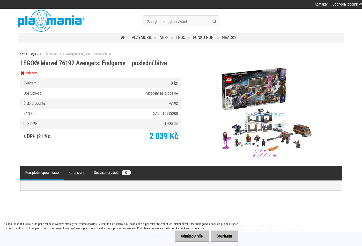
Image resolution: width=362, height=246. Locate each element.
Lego (180, 37)
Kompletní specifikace (42, 172)
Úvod (23, 54)
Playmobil (142, 37)
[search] (214, 21)
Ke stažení (76, 172)
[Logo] (51, 21)
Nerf (164, 37)
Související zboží (112, 172)
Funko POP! (203, 37)
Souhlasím (224, 236)
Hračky (229, 37)
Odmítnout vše (192, 236)
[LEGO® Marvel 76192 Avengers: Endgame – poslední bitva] (267, 68)
